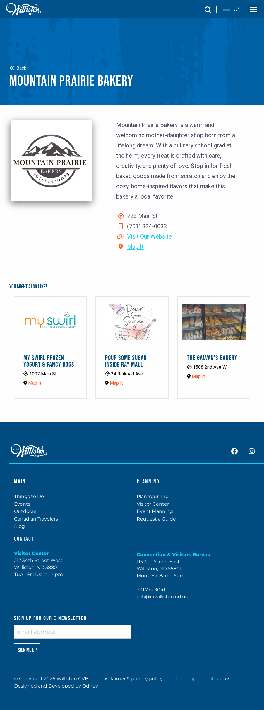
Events (22, 504)
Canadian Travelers (36, 519)
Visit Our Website (149, 236)
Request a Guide (156, 519)
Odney (90, 686)
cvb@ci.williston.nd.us (162, 596)
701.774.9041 (151, 589)
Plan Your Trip (153, 496)
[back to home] (24, 9)
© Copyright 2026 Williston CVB (51, 678)
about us (220, 678)
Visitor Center (153, 504)
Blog (19, 526)
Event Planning (155, 511)
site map (186, 678)
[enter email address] (72, 632)
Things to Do (29, 496)
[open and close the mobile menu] (253, 9)
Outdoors (25, 511)
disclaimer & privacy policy (132, 678)
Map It (135, 246)
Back (17, 68)
